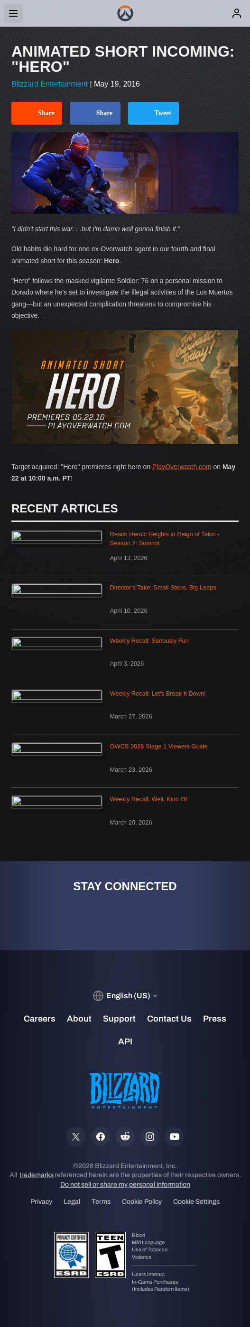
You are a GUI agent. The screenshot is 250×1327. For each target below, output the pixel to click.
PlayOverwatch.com (181, 467)
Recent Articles (64, 508)
